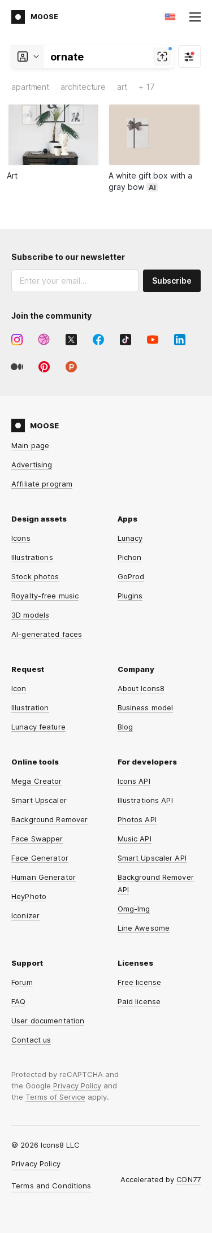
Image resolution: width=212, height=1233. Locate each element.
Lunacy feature (38, 726)
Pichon (130, 557)
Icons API (134, 780)
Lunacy (130, 537)
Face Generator (39, 857)
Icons (21, 537)
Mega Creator (36, 780)
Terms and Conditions (51, 1185)
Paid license (139, 1001)
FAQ (18, 1001)
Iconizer (25, 915)
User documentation (47, 1020)
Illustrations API (145, 800)
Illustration (30, 707)
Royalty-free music (45, 595)
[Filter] (189, 56)
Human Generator (43, 877)
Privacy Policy (77, 1085)
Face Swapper (37, 838)
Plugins (130, 595)
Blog (125, 726)
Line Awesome (144, 927)
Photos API (137, 819)
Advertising (31, 464)
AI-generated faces (46, 634)
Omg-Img (134, 908)
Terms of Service (55, 1096)
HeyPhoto (28, 896)
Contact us (31, 1039)
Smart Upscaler (39, 800)
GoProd (131, 576)
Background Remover (49, 819)
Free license (140, 982)
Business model (146, 707)
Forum (22, 982)
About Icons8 (141, 688)
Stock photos (35, 576)
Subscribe (172, 280)
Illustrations (32, 557)
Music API (135, 838)
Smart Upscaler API (152, 857)
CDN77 (188, 1179)
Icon (19, 688)
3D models (30, 614)
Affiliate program (41, 483)
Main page (30, 445)
